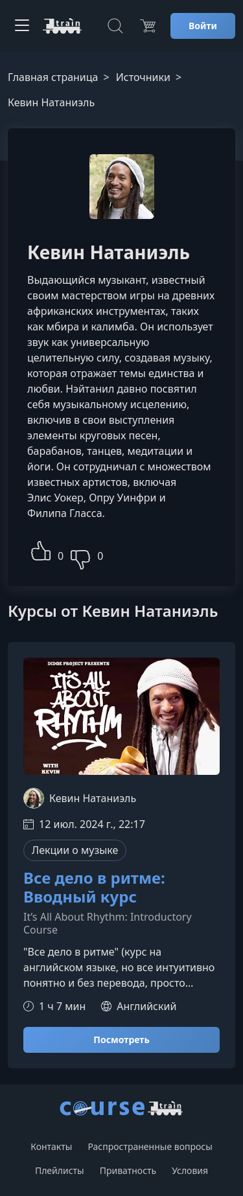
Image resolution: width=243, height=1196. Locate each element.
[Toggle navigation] (22, 26)
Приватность (128, 1170)
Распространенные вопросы (149, 1146)
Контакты (51, 1146)
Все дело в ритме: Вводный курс (94, 887)
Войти (203, 25)
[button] (40, 549)
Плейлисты (59, 1170)
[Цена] (148, 26)
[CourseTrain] (62, 26)
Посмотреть (121, 1039)
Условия (190, 1170)
